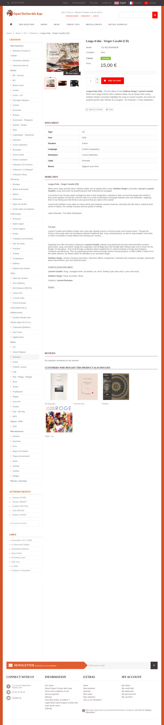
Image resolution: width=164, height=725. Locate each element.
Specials (86, 691)
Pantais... (106, 404)
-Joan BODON (17, 510)
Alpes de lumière (19, 204)
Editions (16, 263)
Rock (14, 382)
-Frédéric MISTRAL (20, 506)
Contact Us (106, 3)
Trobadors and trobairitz (22, 239)
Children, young (19, 367)
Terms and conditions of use (57, 691)
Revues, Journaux (117, 24)
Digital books (18, 337)
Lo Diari (14, 566)
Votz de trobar (18, 244)
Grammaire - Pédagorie (22, 120)
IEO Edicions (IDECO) (22, 288)
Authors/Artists (20, 492)
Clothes (15, 471)
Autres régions (18, 229)
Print (110, 109)
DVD (14, 426)
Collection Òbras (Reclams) (18, 177)
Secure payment (52, 694)
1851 (14, 130)
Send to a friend (95, 109)
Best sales (87, 694)
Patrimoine (17, 199)
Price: (88, 63)
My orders (126, 685)
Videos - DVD (72, 24)
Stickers (16, 436)
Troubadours (18, 258)
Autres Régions (19, 352)
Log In (95, 16)
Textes (15, 387)
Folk (14, 372)
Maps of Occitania (20, 451)
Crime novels (18, 155)
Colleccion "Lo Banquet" (22, 170)
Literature (16, 140)
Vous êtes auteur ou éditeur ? (57, 700)
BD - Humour (18, 75)
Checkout (85, 16)
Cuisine (15, 105)
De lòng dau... (51, 404)
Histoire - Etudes (19, 125)
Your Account (72, 16)
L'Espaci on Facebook (20, 570)
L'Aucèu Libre (18, 298)
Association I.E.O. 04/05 (21, 540)
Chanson (33, 33)
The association (78, 3)
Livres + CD (17, 95)
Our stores (49, 685)
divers (15, 461)
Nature (15, 194)
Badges (15, 476)
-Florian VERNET (19, 502)
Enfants (15, 115)
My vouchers (127, 697)
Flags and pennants (21, 456)
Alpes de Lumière (20, 278)
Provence (16, 219)
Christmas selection (20, 60)
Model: (89, 47)
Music (57, 24)
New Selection (26, 24)
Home (9, 33)
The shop (94, 3)
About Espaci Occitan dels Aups (58, 688)
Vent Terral (17, 332)
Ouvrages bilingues (20, 100)
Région (15, 397)
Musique (16, 184)
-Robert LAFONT (18, 515)
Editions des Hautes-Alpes (20, 270)
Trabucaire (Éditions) (21, 327)
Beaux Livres (18, 85)
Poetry (15, 234)
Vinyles (15, 407)
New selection (89, 697)
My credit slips (128, 688)
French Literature (19, 160)
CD (25, 33)
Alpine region (18, 224)
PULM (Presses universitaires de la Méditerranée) (18, 308)
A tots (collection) (19, 145)
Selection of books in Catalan (20, 53)
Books (44, 24)
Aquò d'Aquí (16, 553)
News (65, 3)
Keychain (16, 441)
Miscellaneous (94, 24)
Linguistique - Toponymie (23, 135)
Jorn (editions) (18, 283)
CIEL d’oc (15, 562)
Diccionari (16, 110)
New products (89, 688)
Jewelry (15, 466)
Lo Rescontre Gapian (20, 545)
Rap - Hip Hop (18, 411)
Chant (15, 362)
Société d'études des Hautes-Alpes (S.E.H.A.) (20, 319)
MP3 (14, 416)
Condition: (90, 52)
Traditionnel (17, 392)
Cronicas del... (79, 404)
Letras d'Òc (17, 293)
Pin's (14, 446)
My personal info (129, 694)
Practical (16, 249)
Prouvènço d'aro (18, 557)
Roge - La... (50, 436)
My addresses (128, 691)
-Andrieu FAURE (18, 497)
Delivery (48, 697)
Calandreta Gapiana (20, 549)
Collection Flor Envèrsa (22, 165)
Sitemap (48, 708)
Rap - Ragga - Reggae (22, 377)
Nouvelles (16, 150)
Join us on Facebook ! (92, 700)
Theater (15, 253)
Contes (15, 90)
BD (13, 80)
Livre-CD (16, 402)
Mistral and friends (20, 189)
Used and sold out (20, 65)
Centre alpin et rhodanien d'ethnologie (22, 211)
